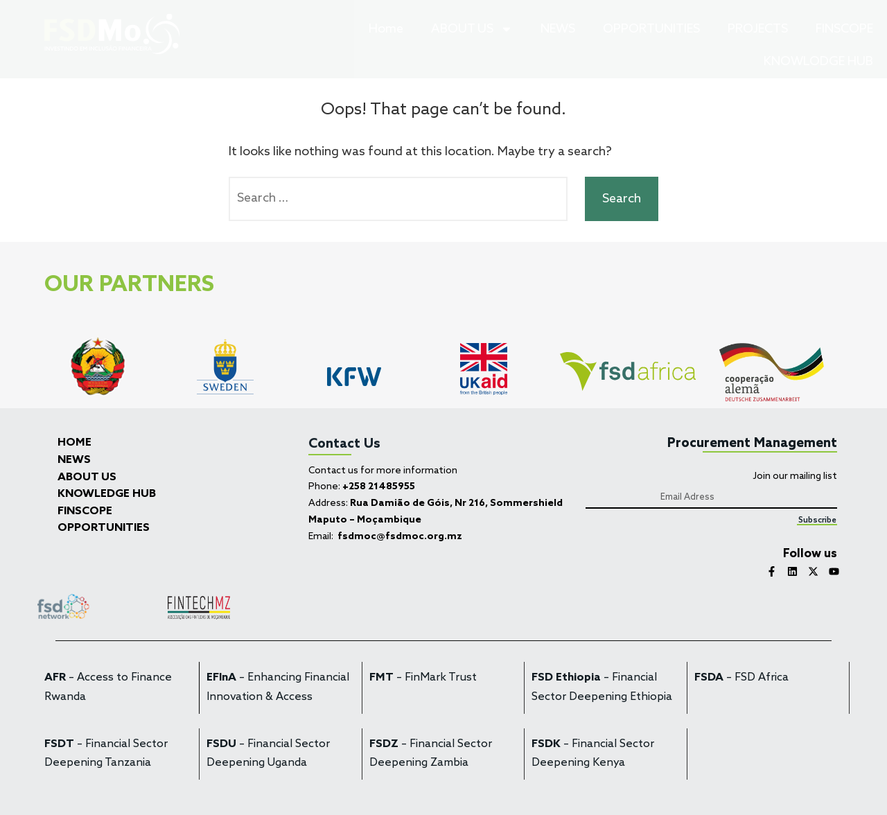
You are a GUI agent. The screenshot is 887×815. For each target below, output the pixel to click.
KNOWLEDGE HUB (107, 494)
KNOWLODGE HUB (818, 61)
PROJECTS (758, 29)
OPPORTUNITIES (651, 29)
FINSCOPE (844, 29)
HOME (74, 442)
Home (386, 29)
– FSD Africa (741, 677)
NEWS (558, 29)
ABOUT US (472, 29)
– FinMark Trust (423, 677)
